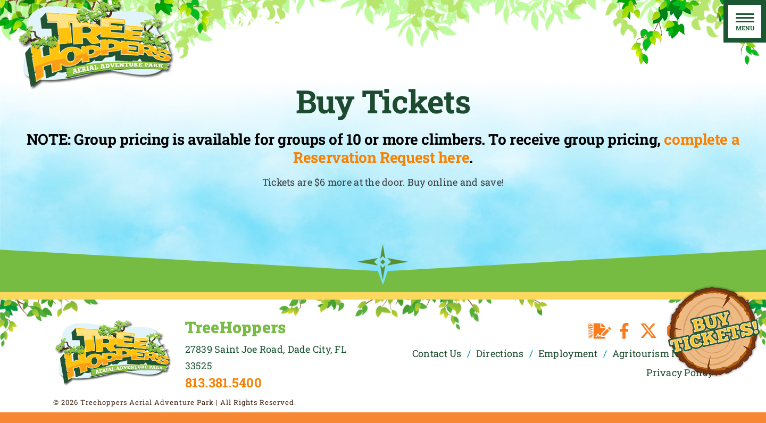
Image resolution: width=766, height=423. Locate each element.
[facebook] (624, 331)
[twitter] (648, 331)
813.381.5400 (223, 382)
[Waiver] (599, 331)
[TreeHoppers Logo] (112, 323)
